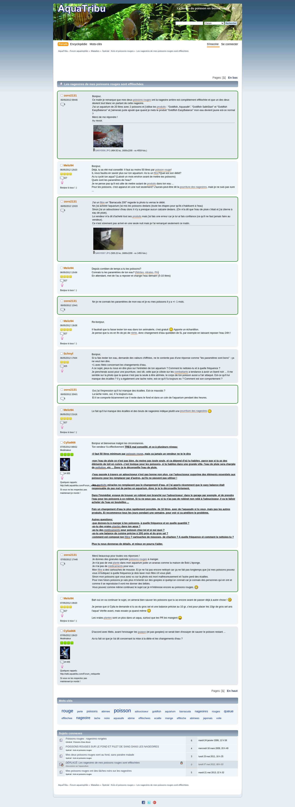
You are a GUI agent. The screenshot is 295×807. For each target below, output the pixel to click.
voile (218, 718)
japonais (207, 718)
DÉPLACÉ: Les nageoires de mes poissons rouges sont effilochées (103, 762)
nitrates (149, 272)
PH (156, 272)
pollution (100, 467)
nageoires (201, 711)
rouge (67, 710)
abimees (194, 718)
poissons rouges (142, 99)
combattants (181, 371)
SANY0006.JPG (101, 150)
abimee (105, 711)
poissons (92, 711)
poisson (122, 710)
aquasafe (119, 718)
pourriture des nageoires (193, 187)
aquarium (170, 711)
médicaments (112, 530)
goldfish (156, 711)
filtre (156, 173)
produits (161, 106)
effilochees (144, 718)
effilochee (66, 718)
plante (116, 562)
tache (97, 718)
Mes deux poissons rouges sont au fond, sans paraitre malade (100, 754)
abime (131, 718)
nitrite (134, 333)
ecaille (157, 718)
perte (80, 711)
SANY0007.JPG (101, 253)
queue (229, 711)
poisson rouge (163, 169)
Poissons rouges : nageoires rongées (86, 738)
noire (107, 718)
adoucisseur (141, 711)
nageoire (83, 718)
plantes (116, 526)
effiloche (181, 718)
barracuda (185, 711)
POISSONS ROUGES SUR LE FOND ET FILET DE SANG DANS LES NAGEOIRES (112, 746)
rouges (216, 711)
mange (169, 718)
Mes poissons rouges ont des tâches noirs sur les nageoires (98, 770)
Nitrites (140, 272)
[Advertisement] (129, 64)
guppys (142, 632)
